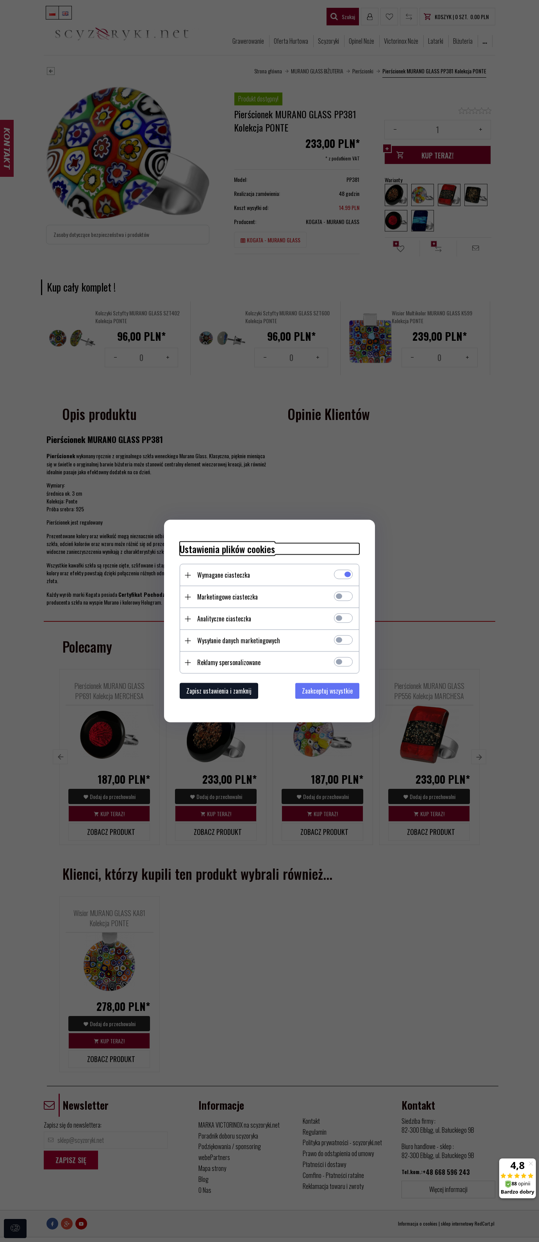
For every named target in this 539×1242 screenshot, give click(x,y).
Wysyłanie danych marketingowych (238, 640)
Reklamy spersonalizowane (229, 662)
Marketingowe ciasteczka (227, 596)
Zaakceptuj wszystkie (327, 691)
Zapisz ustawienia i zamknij (219, 691)
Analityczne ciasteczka (224, 618)
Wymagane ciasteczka (223, 575)
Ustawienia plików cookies (227, 549)
